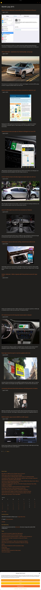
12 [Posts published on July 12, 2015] (34, 503)
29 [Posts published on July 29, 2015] (13, 508)
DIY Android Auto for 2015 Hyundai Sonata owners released (16, 315)
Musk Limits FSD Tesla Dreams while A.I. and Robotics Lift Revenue (15, 489)
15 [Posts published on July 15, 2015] (13, 505)
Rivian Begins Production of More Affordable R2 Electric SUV (14, 488)
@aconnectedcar (9, 519)
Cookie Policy (16, 588)
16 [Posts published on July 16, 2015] (18, 505)
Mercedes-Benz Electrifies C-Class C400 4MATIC (11, 494)
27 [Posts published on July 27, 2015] (2, 508)
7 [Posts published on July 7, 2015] (7, 503)
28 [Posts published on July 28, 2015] (7, 508)
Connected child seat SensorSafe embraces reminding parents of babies (20, 388)
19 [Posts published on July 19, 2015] (34, 505)
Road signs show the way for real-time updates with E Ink (16, 353)
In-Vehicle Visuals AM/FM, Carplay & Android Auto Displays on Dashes (15, 486)
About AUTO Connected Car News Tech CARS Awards (12, 533)
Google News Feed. (21, 516)
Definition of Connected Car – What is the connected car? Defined (15, 541)
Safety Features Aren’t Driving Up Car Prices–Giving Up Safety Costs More (16, 492)
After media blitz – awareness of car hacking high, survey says (17, 52)
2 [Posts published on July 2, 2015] (18, 501)
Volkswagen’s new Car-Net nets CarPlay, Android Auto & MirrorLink (18, 242)
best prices (17, 527)
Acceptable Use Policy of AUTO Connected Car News (12, 535)
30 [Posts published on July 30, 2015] (18, 508)
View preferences (20, 586)
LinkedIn (3, 521)
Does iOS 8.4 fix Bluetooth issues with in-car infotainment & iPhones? (19, 10)
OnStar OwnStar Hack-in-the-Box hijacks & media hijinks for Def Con (19, 177)
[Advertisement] (20, 461)
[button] (39, 573)
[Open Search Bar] (37, 2)
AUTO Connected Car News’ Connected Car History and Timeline (14, 538)
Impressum (25, 588)
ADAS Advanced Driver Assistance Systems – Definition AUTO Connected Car (17, 536)
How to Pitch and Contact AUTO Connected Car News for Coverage (15, 542)
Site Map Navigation (6, 548)
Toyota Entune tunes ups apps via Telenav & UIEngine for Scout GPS (18, 131)
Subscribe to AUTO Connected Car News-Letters (11, 550)
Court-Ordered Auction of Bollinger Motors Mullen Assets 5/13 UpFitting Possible (18, 476)
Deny (21, 583)
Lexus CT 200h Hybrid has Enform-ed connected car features (17, 210)
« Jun (3, 511)
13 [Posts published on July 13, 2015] (2, 505)
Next (8, 451)
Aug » (5, 511)
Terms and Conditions (6, 551)
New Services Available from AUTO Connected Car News (13, 545)
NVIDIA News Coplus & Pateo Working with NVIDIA (12, 475)
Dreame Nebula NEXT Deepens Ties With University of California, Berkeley (16, 491)
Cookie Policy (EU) (5, 539)
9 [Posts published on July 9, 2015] (18, 503)
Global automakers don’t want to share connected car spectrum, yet (19, 90)
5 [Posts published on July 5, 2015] (34, 501)
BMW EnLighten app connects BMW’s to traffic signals (15, 417)
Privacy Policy (21, 588)
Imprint (3, 544)
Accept (20, 580)
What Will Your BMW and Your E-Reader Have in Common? (13, 473)
